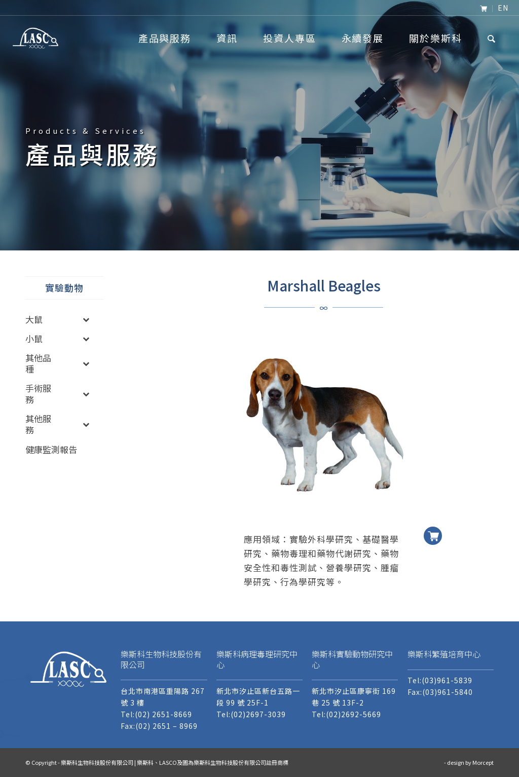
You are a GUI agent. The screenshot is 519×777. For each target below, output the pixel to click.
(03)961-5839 (447, 680)
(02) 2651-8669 (163, 714)
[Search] (492, 38)
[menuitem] (484, 8)
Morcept (483, 762)
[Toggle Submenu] (85, 319)
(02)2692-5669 (353, 714)
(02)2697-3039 (258, 714)
